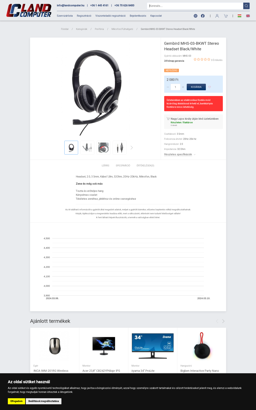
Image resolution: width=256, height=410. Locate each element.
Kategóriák (81, 29)
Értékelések (145, 165)
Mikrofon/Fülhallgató (122, 29)
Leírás (105, 165)
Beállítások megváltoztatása (43, 401)
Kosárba (196, 87)
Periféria (99, 29)
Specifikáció (123, 165)
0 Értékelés (217, 60)
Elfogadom (16, 401)
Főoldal (64, 29)
